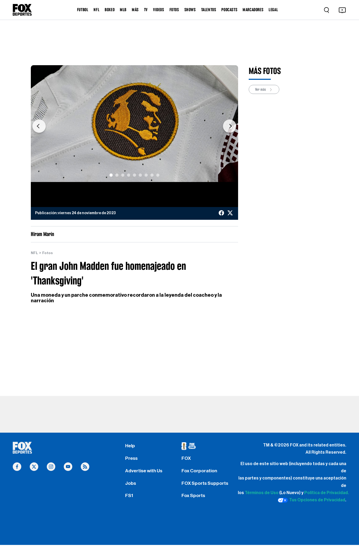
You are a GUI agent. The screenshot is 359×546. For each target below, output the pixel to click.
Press (131, 458)
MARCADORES (253, 9)
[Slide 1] (111, 175)
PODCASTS (229, 9)
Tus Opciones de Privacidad (311, 500)
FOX (186, 458)
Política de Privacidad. (326, 493)
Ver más (264, 89)
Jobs (130, 483)
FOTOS (174, 9)
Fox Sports (193, 496)
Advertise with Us (144, 471)
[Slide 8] (152, 175)
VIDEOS (158, 9)
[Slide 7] (146, 175)
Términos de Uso (261, 493)
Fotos (47, 253)
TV (146, 9)
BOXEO (110, 9)
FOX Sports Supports (205, 483)
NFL (96, 9)
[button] (39, 126)
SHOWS (190, 9)
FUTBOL (82, 9)
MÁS (135, 9)
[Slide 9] (157, 175)
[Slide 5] (134, 175)
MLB (123, 9)
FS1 (129, 496)
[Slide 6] (140, 175)
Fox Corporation (199, 471)
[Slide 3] (122, 175)
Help (130, 445)
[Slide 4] (128, 175)
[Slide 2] (117, 175)
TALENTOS (208, 9)
